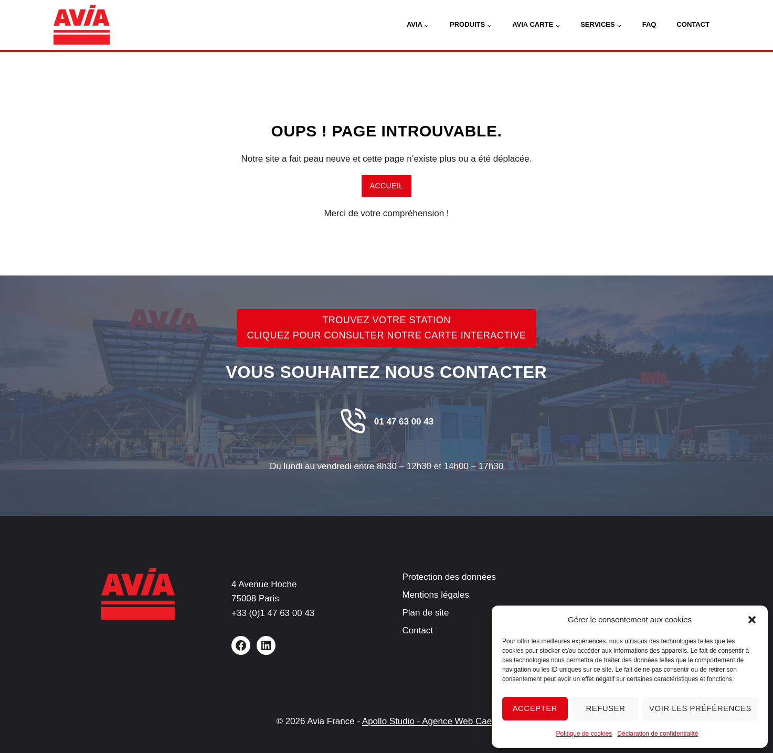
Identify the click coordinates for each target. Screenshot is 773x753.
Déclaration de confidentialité (657, 733)
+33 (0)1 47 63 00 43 (272, 613)
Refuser (605, 708)
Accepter (535, 708)
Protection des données (449, 577)
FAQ (649, 24)
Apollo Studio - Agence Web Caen (429, 721)
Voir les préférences (700, 708)
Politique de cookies (584, 733)
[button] (752, 619)
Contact (693, 24)
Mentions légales (436, 595)
